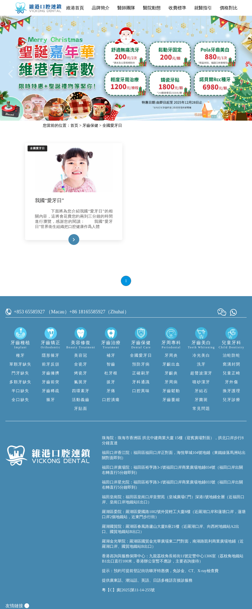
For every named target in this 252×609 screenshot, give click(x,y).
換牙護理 (231, 391)
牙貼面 (80, 408)
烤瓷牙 (80, 373)
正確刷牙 (141, 373)
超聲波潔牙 (201, 373)
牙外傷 (231, 382)
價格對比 (228, 7)
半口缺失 (20, 391)
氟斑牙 (80, 382)
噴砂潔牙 (201, 382)
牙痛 (111, 391)
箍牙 (50, 400)
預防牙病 (141, 364)
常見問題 (201, 408)
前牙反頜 (51, 364)
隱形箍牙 (51, 355)
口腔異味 (141, 391)
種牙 (20, 355)
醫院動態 (152, 7)
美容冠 (80, 355)
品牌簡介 (101, 7)
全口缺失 (20, 400)
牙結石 (201, 391)
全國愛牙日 (112, 125)
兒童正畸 (231, 373)
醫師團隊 (126, 7)
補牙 (111, 355)
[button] (11, 73)
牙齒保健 (90, 125)
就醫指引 (203, 7)
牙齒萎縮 (171, 400)
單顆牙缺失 (20, 364)
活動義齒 (81, 400)
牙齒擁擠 (51, 373)
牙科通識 (141, 382)
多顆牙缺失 (20, 382)
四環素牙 (81, 391)
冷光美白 (201, 355)
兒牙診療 (231, 400)
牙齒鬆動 (171, 391)
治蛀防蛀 (231, 355)
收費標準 (177, 7)
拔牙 (111, 382)
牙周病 (171, 382)
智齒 (111, 364)
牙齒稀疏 (51, 391)
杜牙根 (111, 373)
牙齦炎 (171, 373)
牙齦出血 (171, 364)
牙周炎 (171, 355)
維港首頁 (75, 7)
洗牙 (201, 364)
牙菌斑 (201, 400)
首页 (74, 125)
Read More (66, 239)
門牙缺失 (20, 373)
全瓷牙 (80, 364)
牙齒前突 (51, 382)
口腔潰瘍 (111, 400)
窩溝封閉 (231, 364)
